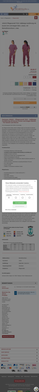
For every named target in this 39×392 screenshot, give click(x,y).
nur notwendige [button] (19, 206)
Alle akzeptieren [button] (19, 202)
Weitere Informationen (24, 191)
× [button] (34, 181)
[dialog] (19, 196)
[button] (11, 209)
